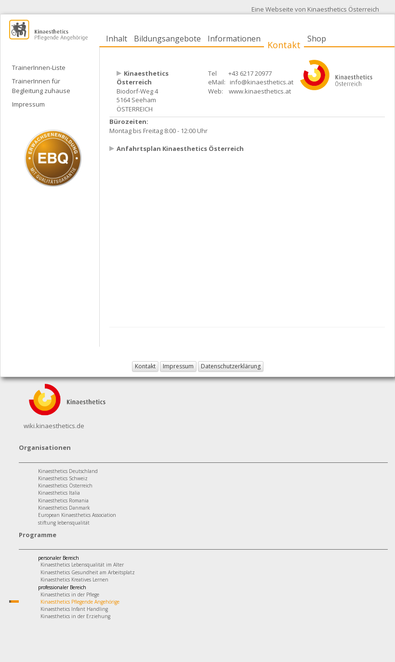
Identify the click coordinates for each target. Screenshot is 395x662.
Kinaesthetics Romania (63, 500)
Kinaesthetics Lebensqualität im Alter (82, 564)
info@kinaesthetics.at (261, 82)
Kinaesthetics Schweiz (63, 478)
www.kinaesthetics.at (260, 91)
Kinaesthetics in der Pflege (69, 594)
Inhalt (116, 38)
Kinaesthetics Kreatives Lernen (74, 579)
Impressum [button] (178, 366)
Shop (316, 38)
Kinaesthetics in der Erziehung (75, 616)
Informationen (234, 38)
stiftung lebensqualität (64, 522)
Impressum (28, 104)
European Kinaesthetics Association (77, 515)
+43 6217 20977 (250, 73)
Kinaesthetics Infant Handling (74, 609)
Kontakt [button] (145, 366)
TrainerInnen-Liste (39, 67)
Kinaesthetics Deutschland (68, 471)
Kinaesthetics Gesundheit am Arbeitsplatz (87, 572)
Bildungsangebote (167, 38)
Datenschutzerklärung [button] (231, 366)
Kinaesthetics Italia (59, 492)
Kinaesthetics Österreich (65, 485)
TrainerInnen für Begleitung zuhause (41, 86)
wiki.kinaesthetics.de (54, 425)
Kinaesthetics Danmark (64, 507)
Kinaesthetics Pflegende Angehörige (79, 601)
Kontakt (284, 45)
